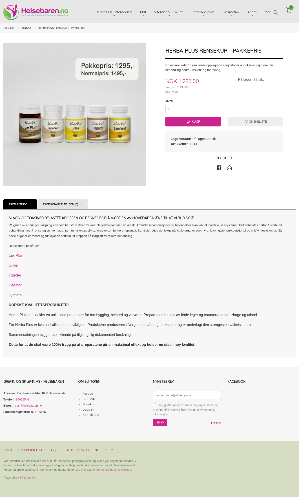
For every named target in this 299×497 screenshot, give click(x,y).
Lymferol (15, 295)
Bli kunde (89, 399)
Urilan (13, 265)
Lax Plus (15, 255)
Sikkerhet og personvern (69, 450)
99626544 (22, 399)
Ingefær (15, 275)
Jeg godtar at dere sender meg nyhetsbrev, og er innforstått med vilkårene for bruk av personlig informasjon (185, 409)
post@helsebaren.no (28, 405)
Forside (88, 393)
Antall (170, 101)
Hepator (15, 285)
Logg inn (89, 409)
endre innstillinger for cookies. (112, 469)
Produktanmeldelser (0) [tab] (60, 204)
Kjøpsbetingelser (31, 450)
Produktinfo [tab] (18, 204)
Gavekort (89, 404)
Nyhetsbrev (104, 450)
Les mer (216, 423)
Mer (268, 11)
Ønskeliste (255, 121)
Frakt (7, 450)
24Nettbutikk (28, 477)
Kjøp (193, 121)
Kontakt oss (91, 414)
